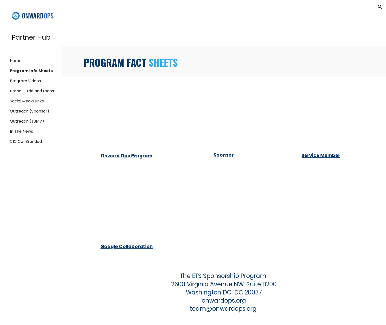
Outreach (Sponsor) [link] (29, 111)
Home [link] (15, 61)
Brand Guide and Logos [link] (32, 91)
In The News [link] (21, 131)
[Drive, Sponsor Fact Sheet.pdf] (224, 115)
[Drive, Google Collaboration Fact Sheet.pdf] (127, 207)
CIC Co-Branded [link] (26, 141)
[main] (224, 61)
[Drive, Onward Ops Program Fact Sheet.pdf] (127, 116)
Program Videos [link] (25, 81)
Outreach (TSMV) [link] (27, 121)
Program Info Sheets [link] (31, 71)
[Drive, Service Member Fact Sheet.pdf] (321, 116)
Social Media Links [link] (27, 101)
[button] (380, 7)
